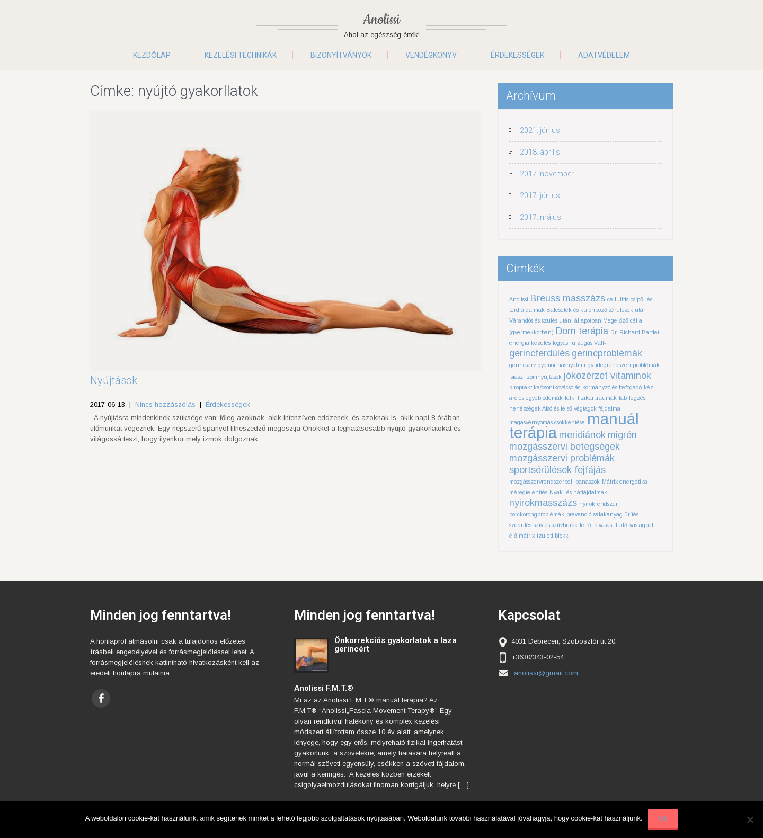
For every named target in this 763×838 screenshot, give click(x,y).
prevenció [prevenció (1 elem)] (578, 514)
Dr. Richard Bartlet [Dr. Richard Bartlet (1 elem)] (634, 332)
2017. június (540, 195)
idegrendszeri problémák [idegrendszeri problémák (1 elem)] (628, 365)
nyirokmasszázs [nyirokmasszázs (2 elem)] (543, 502)
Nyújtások (113, 380)
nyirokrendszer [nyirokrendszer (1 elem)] (598, 504)
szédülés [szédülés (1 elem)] (520, 525)
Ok (663, 818)
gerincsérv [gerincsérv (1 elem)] (522, 365)
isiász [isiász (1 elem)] (516, 376)
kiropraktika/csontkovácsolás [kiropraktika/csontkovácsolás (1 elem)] (544, 387)
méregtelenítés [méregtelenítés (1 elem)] (528, 492)
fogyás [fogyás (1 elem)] (560, 343)
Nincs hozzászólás (165, 404)
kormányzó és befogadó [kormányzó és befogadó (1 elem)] (612, 387)
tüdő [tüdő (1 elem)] (621, 525)
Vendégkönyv (431, 55)
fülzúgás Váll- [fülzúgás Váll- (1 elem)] (588, 343)
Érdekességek (517, 55)
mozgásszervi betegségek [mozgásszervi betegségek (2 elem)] (564, 446)
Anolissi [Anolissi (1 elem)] (518, 299)
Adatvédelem (604, 55)
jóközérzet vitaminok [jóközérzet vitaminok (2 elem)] (607, 375)
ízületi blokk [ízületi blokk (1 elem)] (553, 535)
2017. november (547, 174)
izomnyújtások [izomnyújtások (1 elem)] (543, 376)
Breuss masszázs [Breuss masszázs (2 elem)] (567, 298)
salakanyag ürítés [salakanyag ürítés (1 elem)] (615, 514)
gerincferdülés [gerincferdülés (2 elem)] (539, 353)
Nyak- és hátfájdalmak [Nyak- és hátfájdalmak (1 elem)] (578, 492)
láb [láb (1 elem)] (623, 398)
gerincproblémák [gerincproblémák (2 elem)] (607, 353)
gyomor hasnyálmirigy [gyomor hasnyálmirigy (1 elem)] (565, 365)
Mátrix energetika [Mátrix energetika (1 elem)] (624, 481)
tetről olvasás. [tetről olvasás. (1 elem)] (597, 525)
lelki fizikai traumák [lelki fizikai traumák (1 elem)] (591, 398)
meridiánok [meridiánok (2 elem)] (582, 435)
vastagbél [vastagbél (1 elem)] (641, 525)
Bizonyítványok (340, 55)
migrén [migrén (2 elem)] (622, 435)
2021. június (540, 130)
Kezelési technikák (241, 55)
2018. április (540, 152)
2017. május (540, 217)
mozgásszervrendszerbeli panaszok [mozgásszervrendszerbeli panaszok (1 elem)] (554, 481)
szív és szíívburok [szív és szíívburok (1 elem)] (556, 525)
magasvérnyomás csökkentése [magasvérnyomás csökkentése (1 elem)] (547, 422)
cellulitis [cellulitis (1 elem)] (617, 299)
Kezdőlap (152, 55)
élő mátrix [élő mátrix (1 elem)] (522, 535)
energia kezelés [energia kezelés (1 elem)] (530, 343)
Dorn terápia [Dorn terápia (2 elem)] (582, 331)
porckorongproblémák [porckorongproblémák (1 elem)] (536, 514)
